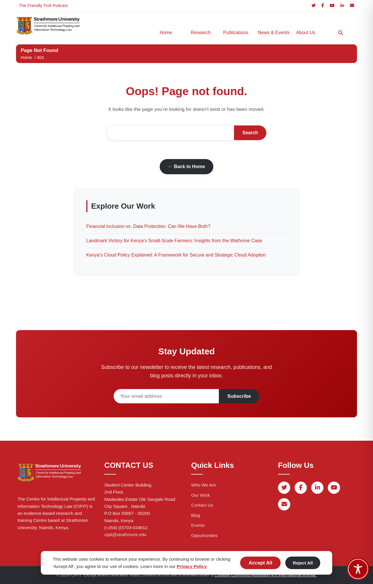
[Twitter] (314, 5)
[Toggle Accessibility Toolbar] (358, 569)
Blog (195, 515)
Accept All (260, 563)
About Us (305, 32)
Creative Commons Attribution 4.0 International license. (265, 575)
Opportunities (204, 535)
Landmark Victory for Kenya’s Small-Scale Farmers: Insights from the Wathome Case (174, 240)
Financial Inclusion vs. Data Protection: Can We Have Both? (148, 226)
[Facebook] (322, 5)
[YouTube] (332, 5)
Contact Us (202, 505)
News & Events (272, 32)
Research (201, 32)
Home (166, 32)
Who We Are (203, 484)
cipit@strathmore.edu (125, 534)
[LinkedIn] (342, 5)
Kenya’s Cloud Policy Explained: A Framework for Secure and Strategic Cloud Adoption (176, 254)
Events (198, 525)
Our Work (200, 495)
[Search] (340, 32)
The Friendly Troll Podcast (43, 5)
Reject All (303, 562)
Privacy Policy (192, 566)
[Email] (352, 5)
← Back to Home (186, 166)
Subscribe (239, 396)
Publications (235, 32)
